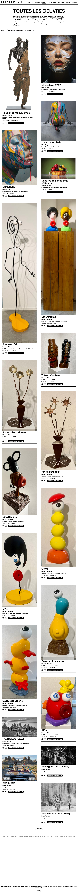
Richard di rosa (46, 319)
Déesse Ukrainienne (52, 661)
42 (49, 836)
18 (19, 836)
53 (64, 836)
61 (74, 836)
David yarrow (6, 741)
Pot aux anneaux (50, 472)
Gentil (44, 569)
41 (48, 836)
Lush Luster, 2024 (51, 142)
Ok (39, 890)
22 (24, 836)
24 (26, 836)
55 (66, 836)
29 (33, 836)
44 (52, 836)
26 (29, 836)
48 (57, 836)
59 (72, 836)
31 (35, 836)
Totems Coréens (50, 375)
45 (53, 836)
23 (25, 836)
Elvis (5, 609)
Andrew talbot (46, 185)
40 (47, 836)
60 (73, 836)
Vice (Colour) (9, 783)
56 (68, 836)
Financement (52, 2)
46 (55, 836)
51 (61, 836)
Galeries (30, 2)
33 (38, 836)
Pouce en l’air (10, 344)
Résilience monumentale (16, 113)
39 (46, 836)
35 (40, 836)
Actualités (61, 2)
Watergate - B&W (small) (55, 766)
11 (11, 836)
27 (30, 836)
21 (22, 836)
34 (39, 836)
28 (31, 836)
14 (14, 836)
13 (13, 836)
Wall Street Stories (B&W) (55, 813)
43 (51, 836)
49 (59, 836)
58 (70, 836)
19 (20, 836)
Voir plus (39, 828)
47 (56, 836)
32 (36, 836)
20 (21, 836)
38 (44, 836)
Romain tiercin (7, 115)
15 (15, 836)
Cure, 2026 (8, 187)
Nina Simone (9, 517)
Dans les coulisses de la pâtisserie (54, 182)
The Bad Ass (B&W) (13, 739)
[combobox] (16, 30)
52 (62, 836)
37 (43, 836)
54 (65, 836)
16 (16, 836)
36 (42, 836)
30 (34, 836)
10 (10, 836)
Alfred (44, 730)
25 (27, 836)
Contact (74, 2)
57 (69, 836)
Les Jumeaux (48, 317)
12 (12, 836)
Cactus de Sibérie (12, 701)
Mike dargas (45, 87)
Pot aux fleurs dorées (14, 432)
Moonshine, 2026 (51, 85)
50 (60, 836)
